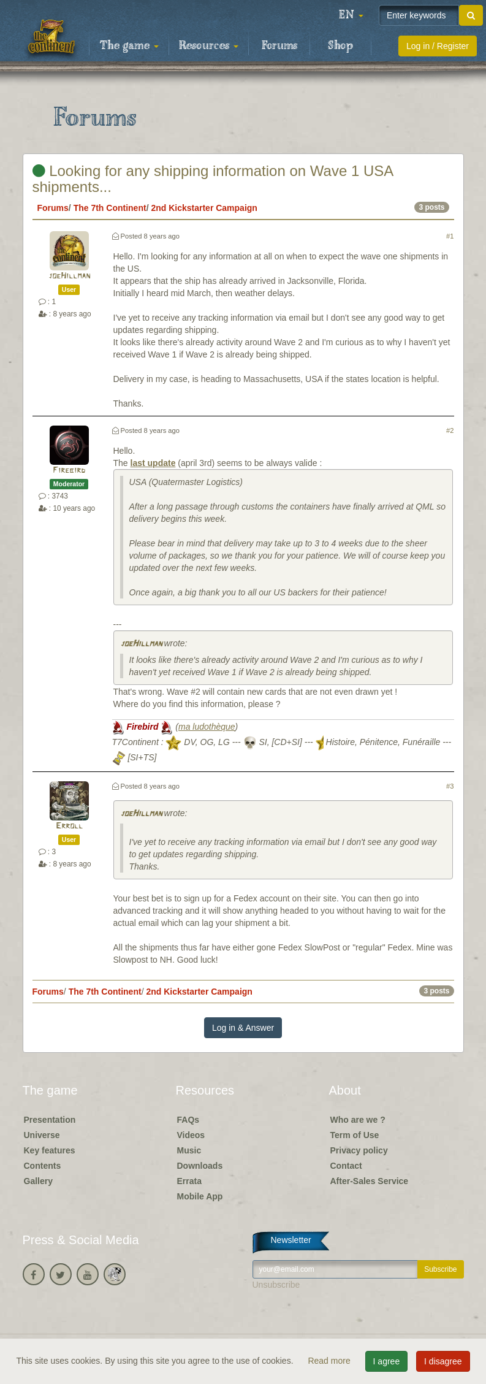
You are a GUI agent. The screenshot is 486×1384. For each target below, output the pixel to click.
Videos (191, 1135)
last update (153, 463)
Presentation (50, 1120)
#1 (450, 236)
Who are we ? (357, 1120)
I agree (386, 1361)
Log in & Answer (243, 1028)
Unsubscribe (276, 1285)
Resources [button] (208, 46)
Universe (42, 1135)
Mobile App (200, 1196)
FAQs (188, 1120)
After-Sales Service (369, 1181)
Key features (49, 1150)
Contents (42, 1166)
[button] (351, 15)
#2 (450, 430)
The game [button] (129, 46)
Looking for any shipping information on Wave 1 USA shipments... (212, 178)
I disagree (442, 1361)
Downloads (200, 1166)
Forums (279, 46)
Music (189, 1150)
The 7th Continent (110, 208)
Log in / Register (437, 46)
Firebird (69, 470)
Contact (346, 1166)
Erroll (69, 826)
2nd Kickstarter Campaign (204, 208)
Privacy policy (359, 1150)
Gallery (38, 1181)
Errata (189, 1181)
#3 (450, 786)
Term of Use (354, 1135)
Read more (330, 1361)
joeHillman (69, 276)
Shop (340, 46)
